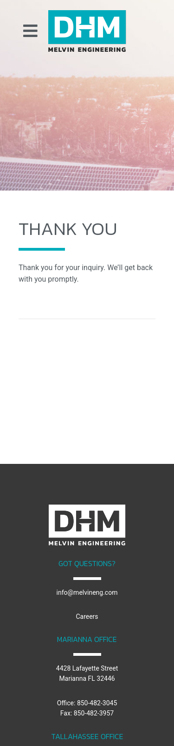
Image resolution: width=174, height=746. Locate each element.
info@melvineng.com (87, 592)
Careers (87, 616)
